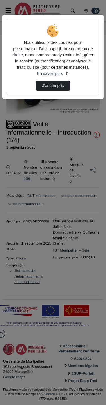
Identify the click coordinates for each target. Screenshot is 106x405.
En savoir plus (53, 73)
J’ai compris (53, 85)
